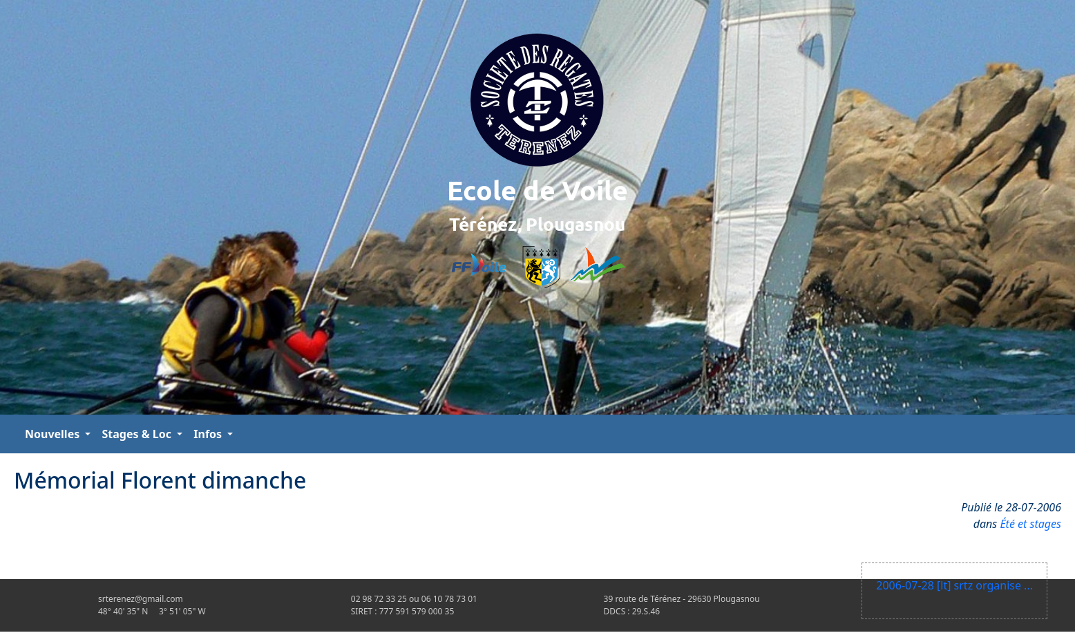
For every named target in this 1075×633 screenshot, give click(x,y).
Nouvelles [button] (53, 434)
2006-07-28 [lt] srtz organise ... (954, 585)
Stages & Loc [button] (138, 434)
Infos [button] (209, 434)
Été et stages (1030, 523)
